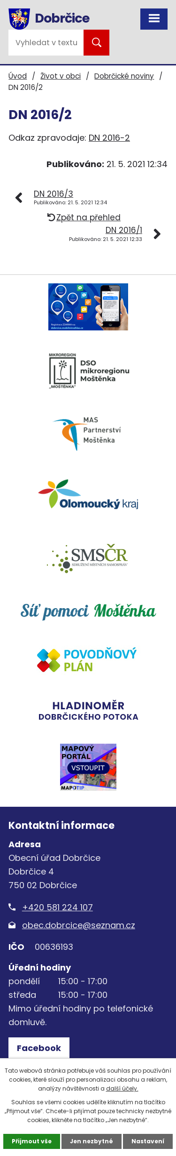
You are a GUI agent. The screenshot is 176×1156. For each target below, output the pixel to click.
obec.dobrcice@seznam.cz (78, 925)
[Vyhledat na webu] (46, 43)
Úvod (17, 76)
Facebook (39, 1048)
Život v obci (60, 76)
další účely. (122, 1088)
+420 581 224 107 (57, 907)
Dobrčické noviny (124, 76)
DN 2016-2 (109, 138)
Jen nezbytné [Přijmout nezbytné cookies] (91, 1141)
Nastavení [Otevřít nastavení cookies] (147, 1141)
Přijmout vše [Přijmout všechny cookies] (32, 1141)
